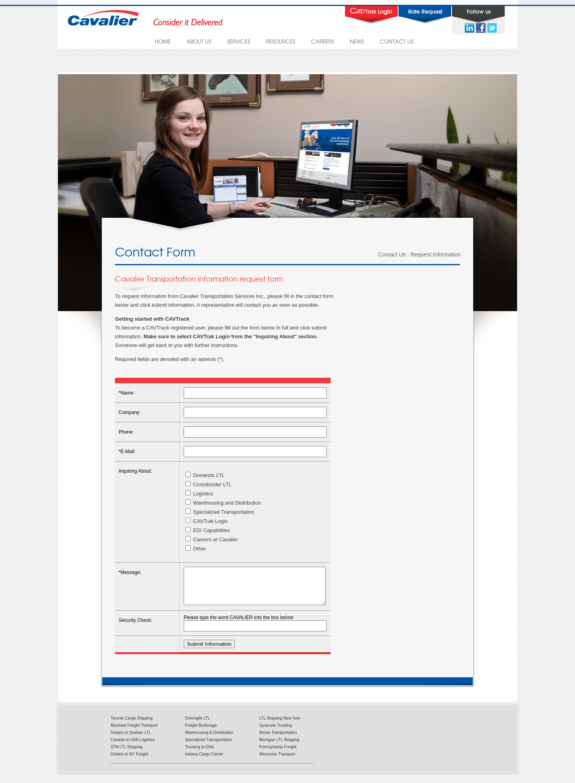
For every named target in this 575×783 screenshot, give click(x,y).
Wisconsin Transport (277, 761)
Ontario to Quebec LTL (131, 740)
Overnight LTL (197, 725)
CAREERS (322, 41)
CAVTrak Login (206, 521)
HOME (163, 41)
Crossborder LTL (208, 484)
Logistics (199, 494)
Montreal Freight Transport (134, 732)
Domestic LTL (205, 475)
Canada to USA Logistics (133, 747)
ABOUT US (198, 41)
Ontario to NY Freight (129, 761)
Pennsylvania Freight (277, 754)
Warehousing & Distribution (209, 740)
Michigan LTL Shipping (279, 747)
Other (195, 549)
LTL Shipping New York (279, 725)
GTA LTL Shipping (127, 754)
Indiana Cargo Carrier (204, 761)
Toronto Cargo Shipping (132, 725)
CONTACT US (396, 41)
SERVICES (238, 41)
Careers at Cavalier (211, 539)
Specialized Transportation (219, 512)
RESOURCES (280, 41)
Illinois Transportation (278, 740)
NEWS (357, 41)
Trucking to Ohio (199, 754)
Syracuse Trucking (275, 732)
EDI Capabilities (207, 530)
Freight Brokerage (201, 732)
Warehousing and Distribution (223, 503)
